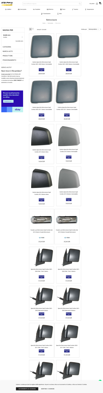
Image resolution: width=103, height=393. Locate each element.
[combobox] (52, 3)
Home (44, 23)
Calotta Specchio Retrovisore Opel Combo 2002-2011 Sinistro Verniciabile (40, 106)
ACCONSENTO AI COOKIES (27, 389)
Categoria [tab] (7, 47)
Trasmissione (92, 9)
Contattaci (49, 366)
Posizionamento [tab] (9, 60)
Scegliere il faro (69, 366)
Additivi (9, 9)
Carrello (30, 366)
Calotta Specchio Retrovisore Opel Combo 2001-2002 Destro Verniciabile (40, 62)
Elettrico (45, 9)
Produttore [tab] (8, 56)
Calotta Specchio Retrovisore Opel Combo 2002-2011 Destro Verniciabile (90, 62)
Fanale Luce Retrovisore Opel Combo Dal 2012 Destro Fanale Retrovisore (90, 143)
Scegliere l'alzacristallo (71, 370)
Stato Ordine (31, 368)
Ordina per (84, 29)
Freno (55, 9)
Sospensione (78, 9)
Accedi (30, 363)
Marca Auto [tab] (8, 51)
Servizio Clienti (32, 370)
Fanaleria (33, 9)
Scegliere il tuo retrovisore (72, 368)
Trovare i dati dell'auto (71, 363)
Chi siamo (49, 363)
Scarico (66, 9)
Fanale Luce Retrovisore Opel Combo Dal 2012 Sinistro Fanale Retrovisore (40, 184)
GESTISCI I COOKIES (47, 389)
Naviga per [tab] (8, 30)
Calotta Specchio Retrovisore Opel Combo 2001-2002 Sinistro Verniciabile (65, 62)
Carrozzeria (21, 9)
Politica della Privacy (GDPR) (54, 368)
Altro (51, 13)
